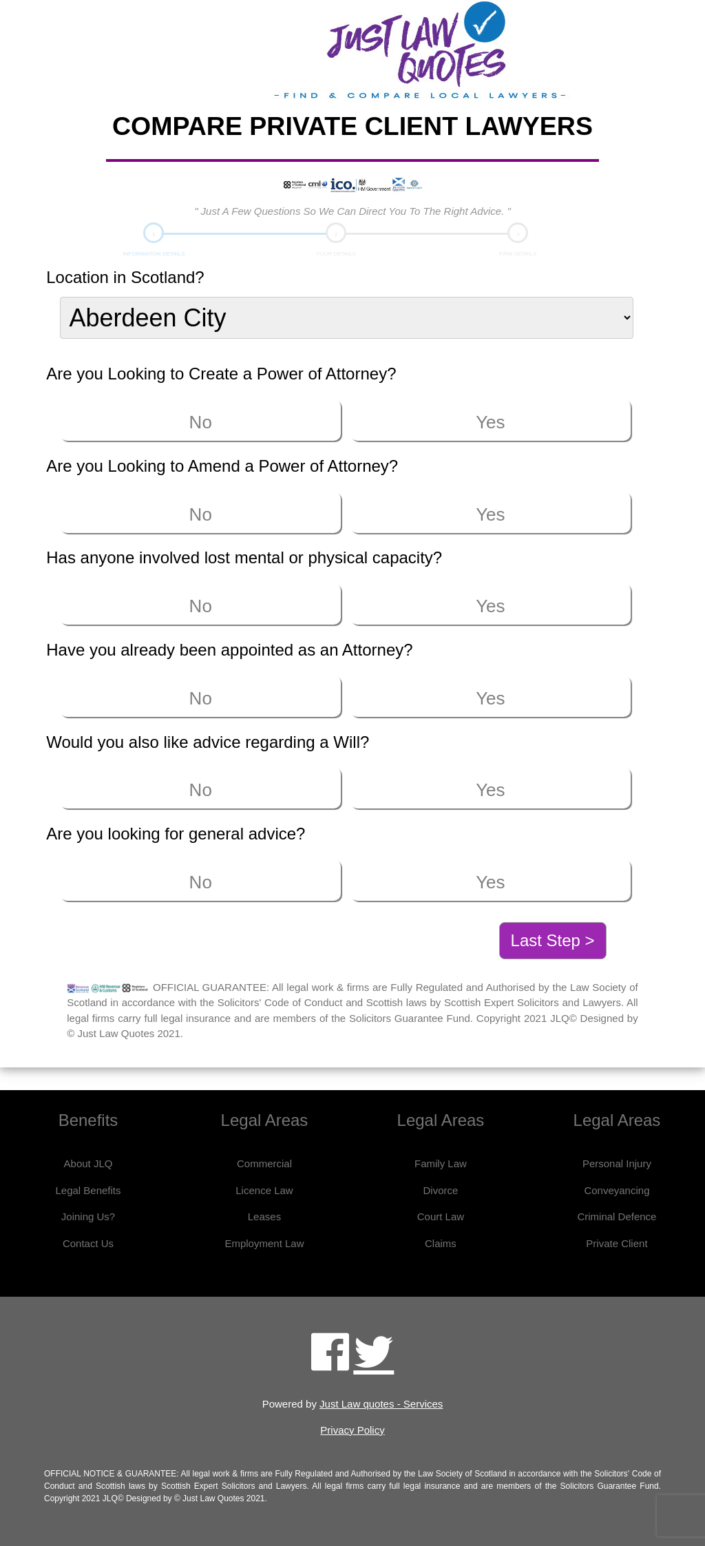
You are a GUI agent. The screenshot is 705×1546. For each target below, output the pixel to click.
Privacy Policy (352, 1430)
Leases (264, 1216)
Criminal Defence (616, 1216)
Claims (440, 1243)
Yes (490, 422)
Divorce (441, 1190)
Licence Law (264, 1190)
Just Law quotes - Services (381, 1404)
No (200, 422)
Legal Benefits (87, 1190)
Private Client (616, 1243)
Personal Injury (616, 1163)
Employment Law (264, 1243)
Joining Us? (88, 1216)
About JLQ (88, 1163)
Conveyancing (616, 1190)
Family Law (440, 1163)
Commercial (264, 1163)
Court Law (440, 1216)
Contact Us (88, 1243)
